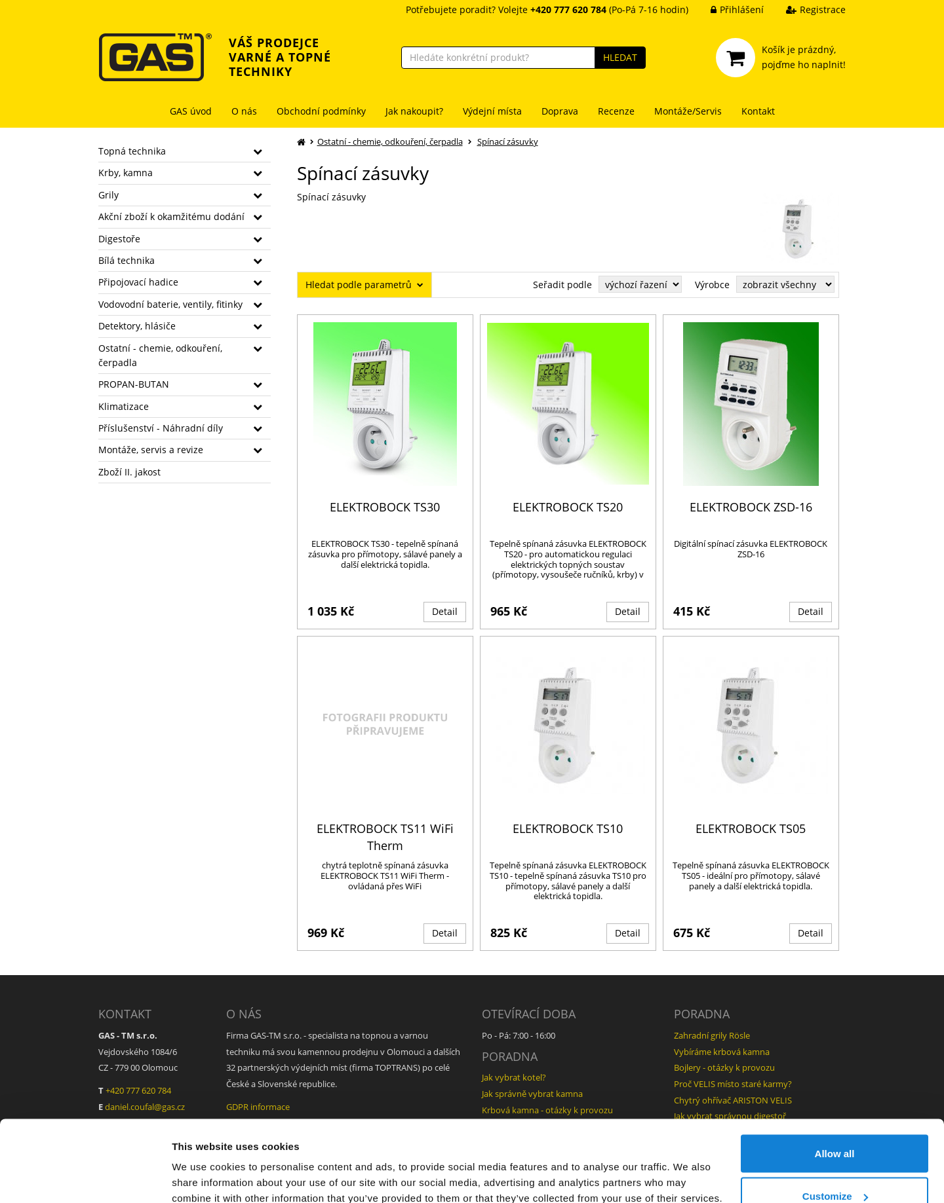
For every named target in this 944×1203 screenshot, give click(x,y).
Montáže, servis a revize (150, 449)
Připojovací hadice (138, 282)
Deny (835, 1168)
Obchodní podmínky (321, 111)
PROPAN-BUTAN (133, 384)
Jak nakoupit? (414, 111)
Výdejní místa (492, 111)
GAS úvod (191, 111)
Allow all (835, 1082)
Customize (835, 1125)
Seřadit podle (562, 284)
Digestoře (119, 238)
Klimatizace (123, 406)
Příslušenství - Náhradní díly (160, 428)
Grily (108, 195)
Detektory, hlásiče (137, 326)
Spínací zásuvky (507, 141)
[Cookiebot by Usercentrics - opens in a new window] (85, 1177)
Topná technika (132, 151)
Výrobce (712, 284)
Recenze (616, 111)
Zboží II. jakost (129, 472)
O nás (244, 111)
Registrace (806, 9)
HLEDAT (620, 57)
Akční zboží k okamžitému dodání (171, 216)
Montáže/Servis (688, 111)
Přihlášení (727, 9)
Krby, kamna (125, 172)
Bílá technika (126, 260)
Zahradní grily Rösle (712, 1035)
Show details (202, 1162)
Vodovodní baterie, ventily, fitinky (170, 304)
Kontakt (758, 111)
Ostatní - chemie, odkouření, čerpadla (160, 355)
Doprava (559, 111)
